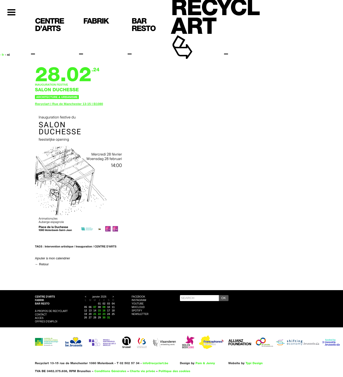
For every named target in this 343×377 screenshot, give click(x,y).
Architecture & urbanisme (57, 97)
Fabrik (39, 300)
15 (99, 310)
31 (108, 317)
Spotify (137, 310)
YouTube (137, 303)
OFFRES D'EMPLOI (46, 321)
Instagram (139, 300)
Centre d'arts (45, 296)
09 (104, 307)
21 (94, 314)
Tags (38, 246)
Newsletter (140, 314)
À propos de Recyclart (51, 311)
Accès (39, 318)
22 (99, 314)
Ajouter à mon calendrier (52, 258)
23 (104, 314)
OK (223, 298)
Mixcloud (138, 307)
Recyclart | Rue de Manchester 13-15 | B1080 (69, 104)
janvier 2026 (99, 296)
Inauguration (84, 246)
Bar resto (42, 303)
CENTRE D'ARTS (105, 246)
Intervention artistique (59, 246)
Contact (41, 314)
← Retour (42, 264)
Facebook (138, 296)
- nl (7, 55)
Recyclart (193, 39)
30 (104, 317)
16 (104, 310)
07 (94, 307)
